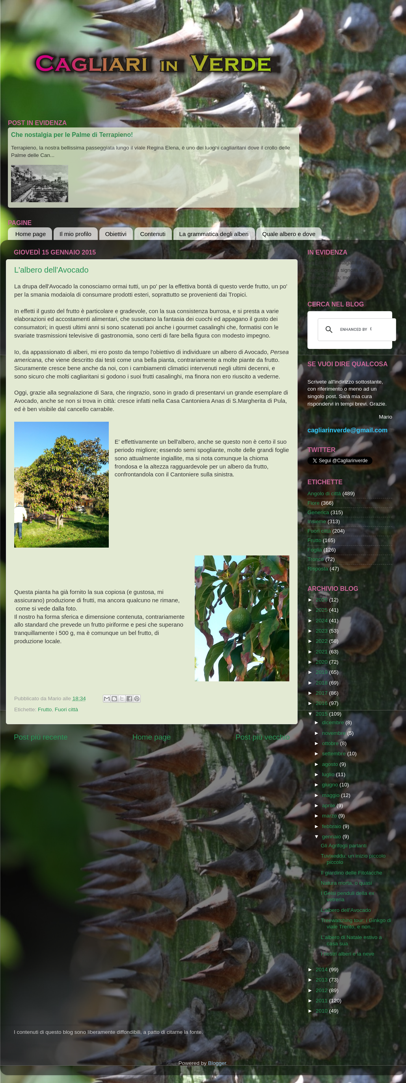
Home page (30, 234)
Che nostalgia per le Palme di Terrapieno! (72, 134)
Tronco (315, 559)
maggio (331, 795)
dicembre (333, 722)
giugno (330, 785)
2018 (322, 683)
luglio (329, 774)
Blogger (217, 1063)
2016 (322, 703)
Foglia (314, 550)
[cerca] (355, 329)
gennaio (332, 836)
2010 (322, 1011)
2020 (322, 662)
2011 (322, 1001)
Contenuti (153, 234)
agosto (330, 764)
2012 (322, 990)
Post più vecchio (262, 737)
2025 (322, 610)
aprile (329, 805)
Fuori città (66, 709)
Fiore (313, 503)
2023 (322, 631)
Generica (318, 512)
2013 (322, 980)
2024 (322, 621)
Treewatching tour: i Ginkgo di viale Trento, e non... (356, 923)
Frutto (45, 709)
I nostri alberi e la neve (347, 954)
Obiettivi (116, 234)
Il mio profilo (75, 234)
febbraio (332, 826)
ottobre (331, 743)
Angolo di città (324, 493)
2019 (322, 672)
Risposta (317, 569)
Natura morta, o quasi (346, 883)
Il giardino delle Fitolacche (351, 873)
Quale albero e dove (288, 234)
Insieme (316, 521)
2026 (322, 600)
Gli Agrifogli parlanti (344, 846)
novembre (334, 733)
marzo (330, 816)
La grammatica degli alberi (214, 234)
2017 (322, 693)
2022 (322, 641)
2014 (322, 969)
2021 (322, 652)
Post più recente (41, 737)
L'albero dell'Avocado (51, 270)
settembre (334, 753)
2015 (322, 714)
